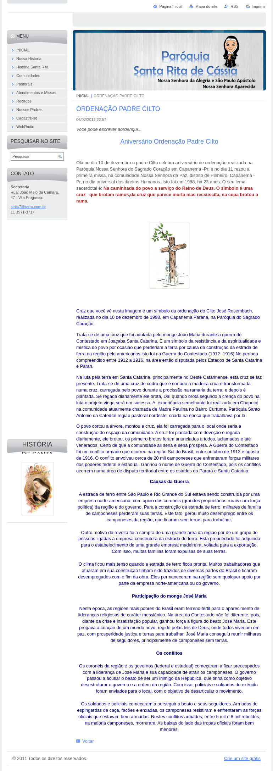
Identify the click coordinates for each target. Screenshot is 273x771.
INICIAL (83, 96)
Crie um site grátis (242, 758)
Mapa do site (206, 6)
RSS (234, 6)
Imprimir (259, 6)
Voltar (88, 741)
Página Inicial (170, 6)
